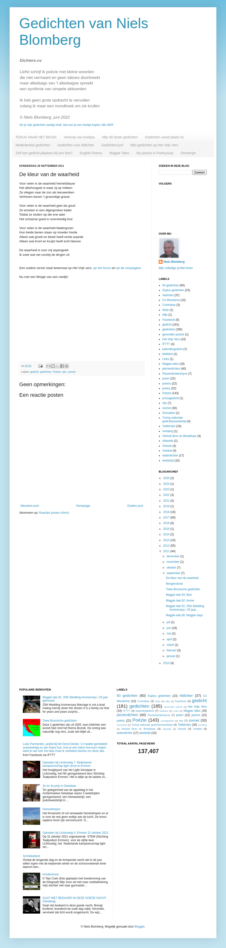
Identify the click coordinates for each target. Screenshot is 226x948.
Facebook (168, 319)
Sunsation (168, 413)
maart (171, 645)
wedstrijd (168, 460)
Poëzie (57, 371)
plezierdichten (171, 368)
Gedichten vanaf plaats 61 (164, 137)
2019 (166, 506)
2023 (166, 489)
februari (172, 650)
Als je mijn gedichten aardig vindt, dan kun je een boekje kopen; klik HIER (66, 125)
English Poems (91, 153)
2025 (166, 478)
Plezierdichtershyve (174, 373)
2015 (166, 529)
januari (171, 656)
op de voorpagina (128, 268)
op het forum (102, 268)
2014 (166, 534)
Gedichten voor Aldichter (75, 145)
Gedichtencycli (112, 145)
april (170, 639)
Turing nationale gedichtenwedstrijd (174, 419)
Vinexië (167, 446)
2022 (166, 495)
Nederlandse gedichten (33, 145)
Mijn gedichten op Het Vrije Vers (154, 145)
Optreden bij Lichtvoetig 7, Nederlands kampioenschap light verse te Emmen (67, 764)
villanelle (167, 440)
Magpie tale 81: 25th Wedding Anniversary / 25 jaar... (185, 607)
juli (169, 622)
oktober (172, 567)
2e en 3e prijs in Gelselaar (59, 786)
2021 (166, 500)
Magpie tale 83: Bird (179, 594)
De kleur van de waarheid (182, 578)
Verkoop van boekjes (79, 137)
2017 (166, 517)
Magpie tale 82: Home (180, 600)
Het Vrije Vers (171, 339)
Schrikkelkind (31, 856)
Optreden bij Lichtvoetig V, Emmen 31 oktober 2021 (75, 832)
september (174, 573)
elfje (165, 314)
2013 (166, 540)
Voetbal (167, 450)
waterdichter (170, 455)
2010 (166, 663)
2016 (166, 523)
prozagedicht (170, 398)
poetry (166, 388)
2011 (166, 551)
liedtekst (167, 354)
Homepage (83, 505)
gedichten (45, 371)
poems (166, 383)
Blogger (139, 926)
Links (165, 359)
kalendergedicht (172, 349)
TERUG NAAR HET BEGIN (35, 137)
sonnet (71, 371)
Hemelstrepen (52, 809)
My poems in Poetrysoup (154, 153)
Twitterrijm (169, 426)
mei (169, 633)
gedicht (34, 371)
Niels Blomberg (174, 261)
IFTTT (166, 344)
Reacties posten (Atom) (54, 512)
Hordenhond (50, 874)
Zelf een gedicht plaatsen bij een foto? (44, 153)
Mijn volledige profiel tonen (176, 268)
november (173, 562)
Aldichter (168, 295)
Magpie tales (170, 363)
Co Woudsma (171, 300)
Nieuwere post (29, 505)
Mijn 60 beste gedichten (120, 137)
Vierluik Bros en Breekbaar (179, 436)
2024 (166, 484)
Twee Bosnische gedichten (183, 589)
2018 (166, 512)
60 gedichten (170, 285)
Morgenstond (174, 583)
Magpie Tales (119, 153)
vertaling (167, 431)
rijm (64, 371)
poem (166, 378)
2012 (166, 545)
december (173, 556)
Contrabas (169, 305)
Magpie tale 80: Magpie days (184, 615)
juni (169, 628)
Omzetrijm (188, 153)
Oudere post (135, 505)
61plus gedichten (173, 290)
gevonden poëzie (173, 334)
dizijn (165, 310)
